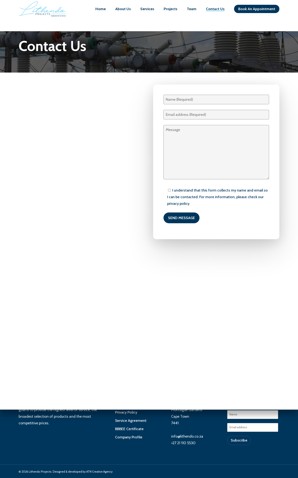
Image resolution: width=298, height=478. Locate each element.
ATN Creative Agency (99, 471)
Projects (170, 10)
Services (147, 10)
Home (100, 10)
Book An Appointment (256, 10)
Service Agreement (131, 420)
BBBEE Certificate (129, 429)
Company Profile (128, 437)
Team (191, 10)
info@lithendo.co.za (187, 436)
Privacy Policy (126, 412)
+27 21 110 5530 (183, 443)
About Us (123, 10)
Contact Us (215, 10)
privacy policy (178, 203)
